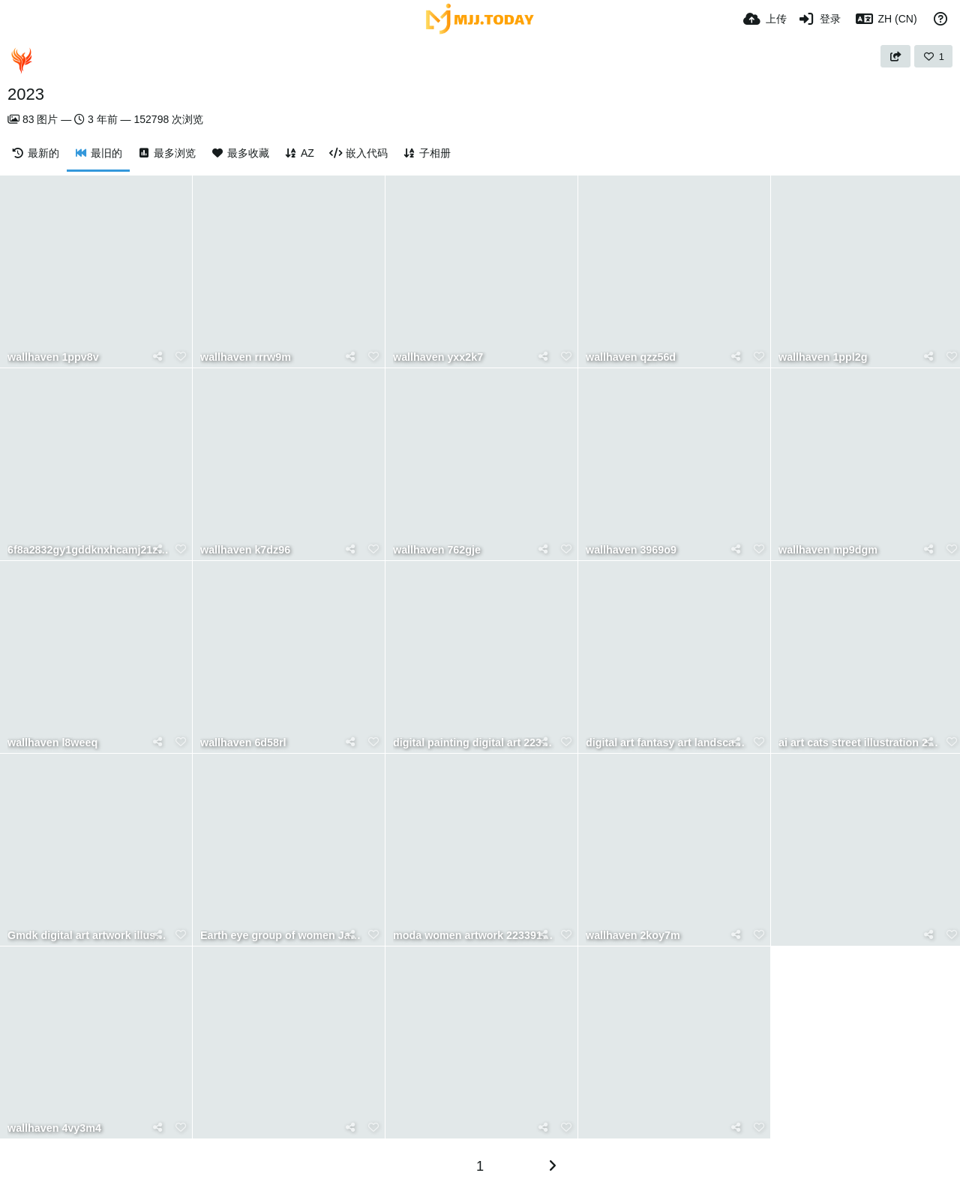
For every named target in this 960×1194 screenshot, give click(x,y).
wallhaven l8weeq (53, 742)
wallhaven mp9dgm (828, 550)
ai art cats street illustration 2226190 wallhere (859, 742)
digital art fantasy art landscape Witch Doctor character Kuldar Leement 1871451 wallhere (667, 742)
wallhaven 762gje (437, 550)
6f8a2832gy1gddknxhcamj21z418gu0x (89, 550)
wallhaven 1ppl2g (823, 357)
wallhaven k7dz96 (245, 550)
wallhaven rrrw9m (245, 357)
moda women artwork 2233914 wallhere (474, 935)
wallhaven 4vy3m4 (54, 1128)
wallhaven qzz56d (631, 357)
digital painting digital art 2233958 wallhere (474, 742)
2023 (26, 94)
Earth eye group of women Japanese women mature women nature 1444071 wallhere (281, 935)
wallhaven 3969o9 (631, 550)
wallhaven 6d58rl (243, 742)
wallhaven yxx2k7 (438, 357)
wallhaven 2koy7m (633, 935)
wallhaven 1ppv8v (53, 357)
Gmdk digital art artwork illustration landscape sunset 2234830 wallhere (89, 935)
